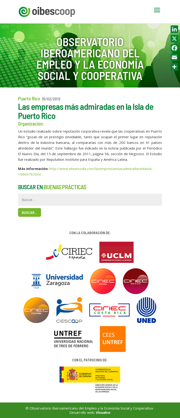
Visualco (103, 412)
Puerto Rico (29, 98)
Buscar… (29, 212)
